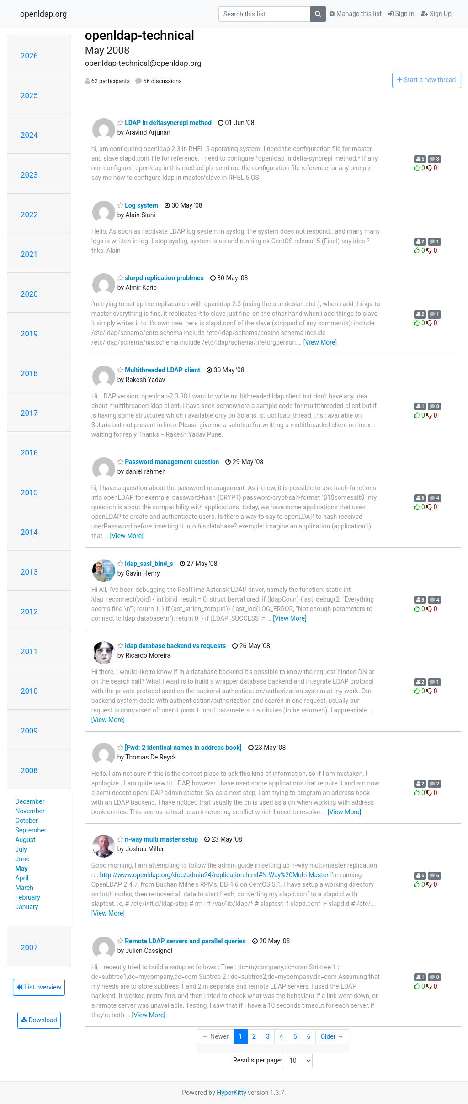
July (21, 849)
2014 (29, 532)
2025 (29, 95)
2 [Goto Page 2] (254, 1036)
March (25, 887)
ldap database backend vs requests (171, 645)
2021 (29, 254)
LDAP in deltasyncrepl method (164, 122)
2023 (29, 174)
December (30, 801)
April (22, 878)
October (27, 820)
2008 (29, 770)
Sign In (401, 13)
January (27, 906)
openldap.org (43, 14)
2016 (29, 452)
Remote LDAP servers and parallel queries (181, 941)
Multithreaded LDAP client (158, 370)
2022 (29, 214)
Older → (332, 1036)
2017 (29, 413)
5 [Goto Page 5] (295, 1036)
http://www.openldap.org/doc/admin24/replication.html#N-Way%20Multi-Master (214, 875)
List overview (38, 987)
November (30, 811)
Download (39, 1020)
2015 (29, 492)
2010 (29, 691)
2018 (29, 373)
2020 (29, 293)
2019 (29, 333)
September (31, 830)
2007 (29, 947)
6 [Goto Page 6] (309, 1036)
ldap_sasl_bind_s (145, 563)
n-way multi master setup (157, 839)
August (26, 839)
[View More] (320, 342)
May (22, 868)
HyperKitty (231, 1092)
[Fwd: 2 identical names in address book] (179, 747)
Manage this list (356, 13)
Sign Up (436, 13)
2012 (29, 611)
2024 (29, 135)
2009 (29, 730)
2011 (29, 651)
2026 (29, 55)
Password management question (168, 462)
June (23, 859)
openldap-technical (140, 35)
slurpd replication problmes (160, 278)
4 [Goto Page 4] (281, 1036)
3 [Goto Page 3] (268, 1036)
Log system (137, 205)
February (28, 897)
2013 (29, 571)
